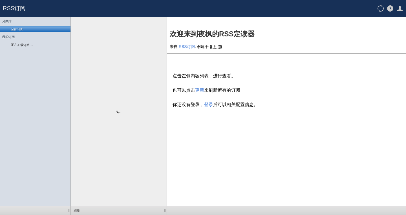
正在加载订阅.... (22, 45)
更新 (199, 90)
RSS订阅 (14, 8)
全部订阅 (17, 29)
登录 (208, 104)
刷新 (77, 210)
